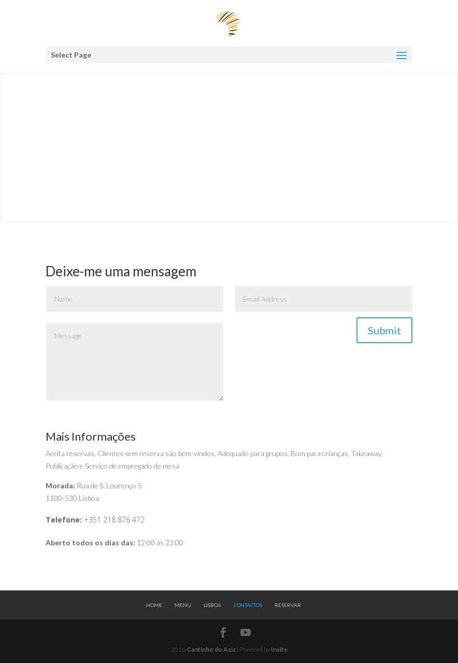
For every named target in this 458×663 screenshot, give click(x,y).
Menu (183, 605)
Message (134, 362)
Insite (279, 649)
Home (154, 605)
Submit (384, 330)
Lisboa (212, 605)
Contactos (248, 605)
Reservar (288, 605)
